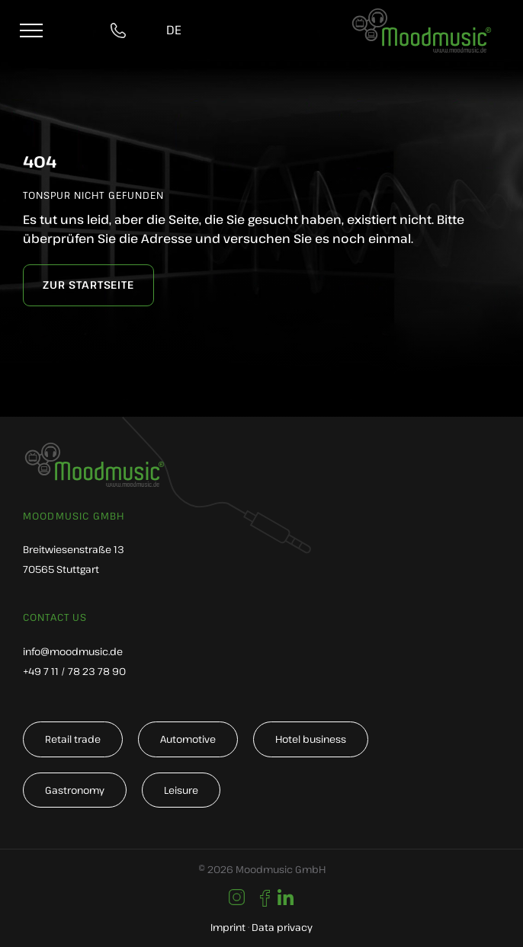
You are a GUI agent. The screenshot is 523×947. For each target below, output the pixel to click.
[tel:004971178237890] (121, 30)
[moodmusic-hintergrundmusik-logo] (421, 16)
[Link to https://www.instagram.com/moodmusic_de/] (237, 897)
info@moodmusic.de (73, 651)
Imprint (227, 927)
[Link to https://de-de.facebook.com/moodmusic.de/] (265, 898)
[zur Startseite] (88, 285)
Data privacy (282, 927)
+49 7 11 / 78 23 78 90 (74, 671)
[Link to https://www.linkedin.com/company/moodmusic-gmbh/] (286, 898)
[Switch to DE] (173, 30)
